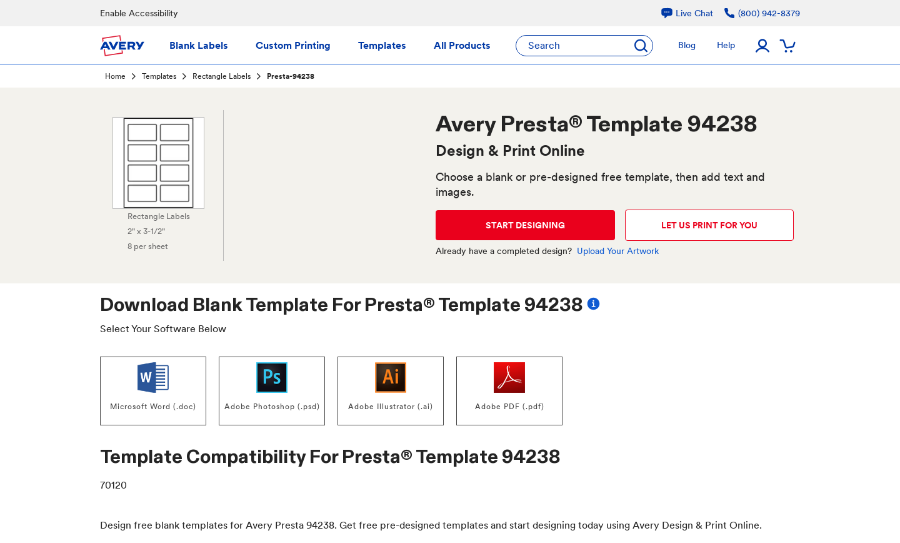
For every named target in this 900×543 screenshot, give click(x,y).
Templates (159, 76)
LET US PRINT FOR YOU (709, 225)
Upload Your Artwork (618, 251)
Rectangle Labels (221, 76)
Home (115, 76)
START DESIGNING (525, 225)
